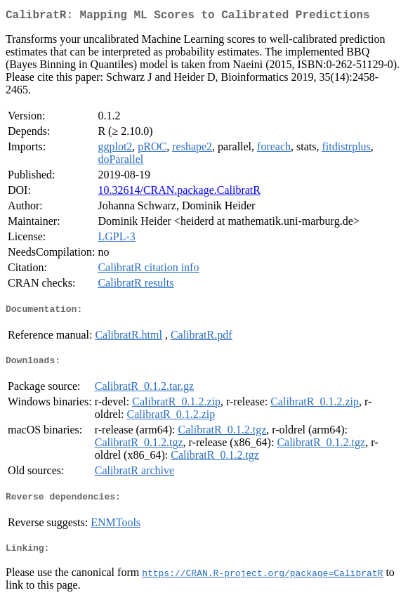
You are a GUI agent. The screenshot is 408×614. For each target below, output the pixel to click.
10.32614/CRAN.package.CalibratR (179, 193)
